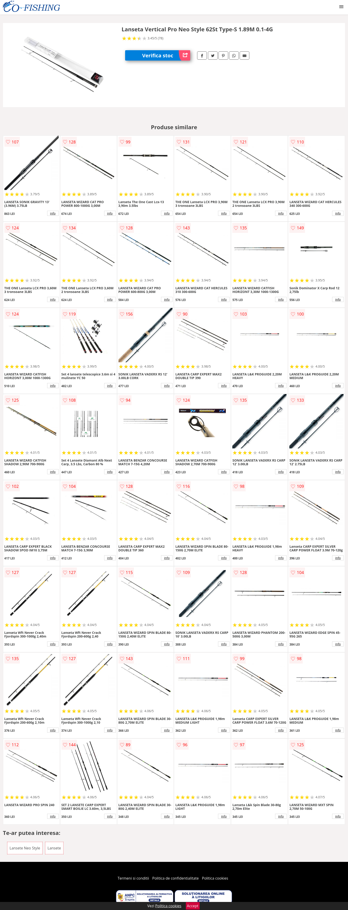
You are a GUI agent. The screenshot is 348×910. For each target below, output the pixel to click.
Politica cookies (215, 878)
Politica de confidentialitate (175, 878)
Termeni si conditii (133, 878)
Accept (192, 905)
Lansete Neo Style (25, 848)
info (53, 213)
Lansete (54, 848)
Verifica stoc (166, 55)
